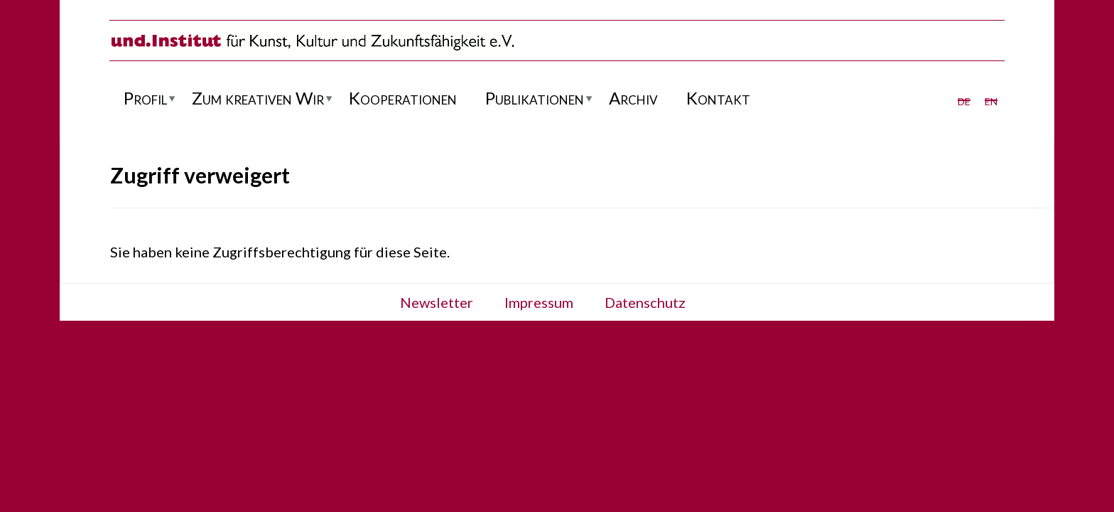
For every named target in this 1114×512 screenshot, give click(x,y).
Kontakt (718, 97)
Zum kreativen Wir (258, 97)
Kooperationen (403, 97)
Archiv (633, 97)
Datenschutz (645, 302)
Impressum (538, 302)
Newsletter (436, 302)
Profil (145, 97)
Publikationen (534, 97)
